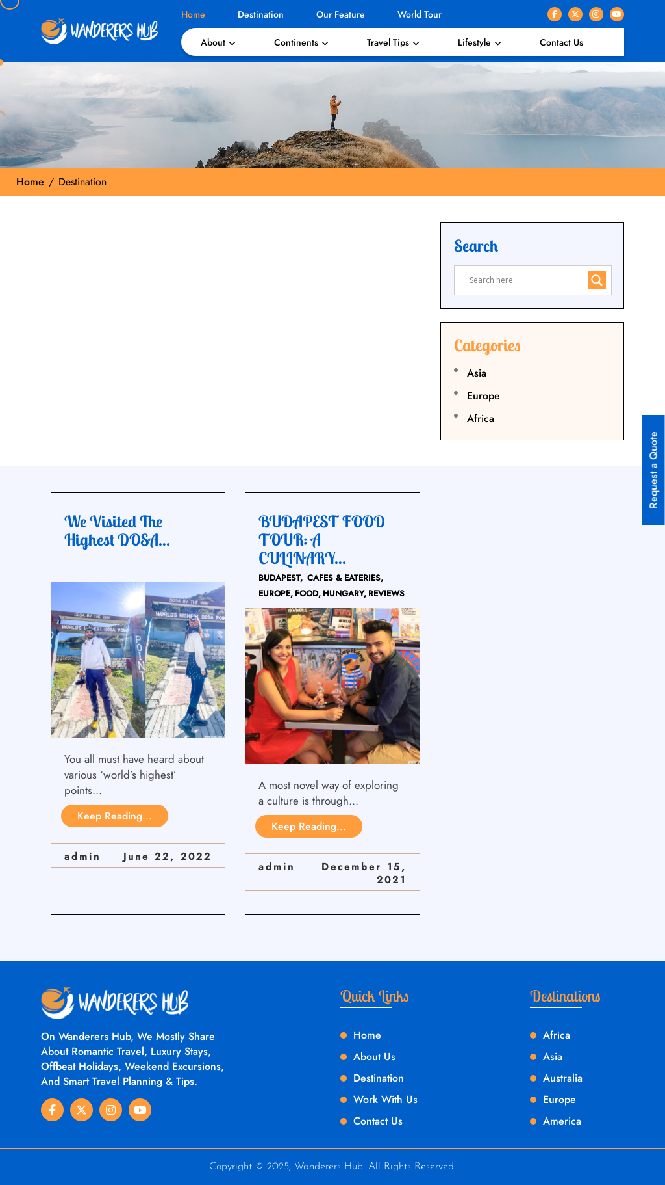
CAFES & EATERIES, (345, 578)
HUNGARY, (344, 593)
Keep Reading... (114, 815)
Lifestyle (474, 42)
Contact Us (561, 42)
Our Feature (340, 14)
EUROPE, (275, 593)
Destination (261, 14)
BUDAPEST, (280, 578)
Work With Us (385, 1099)
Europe (483, 395)
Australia (563, 1078)
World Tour (419, 14)
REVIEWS (386, 593)
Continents (296, 42)
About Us (374, 1056)
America (562, 1120)
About (213, 42)
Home (193, 14)
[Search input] (527, 280)
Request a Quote (653, 470)
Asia (476, 373)
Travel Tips (388, 42)
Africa (480, 418)
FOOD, (308, 593)
